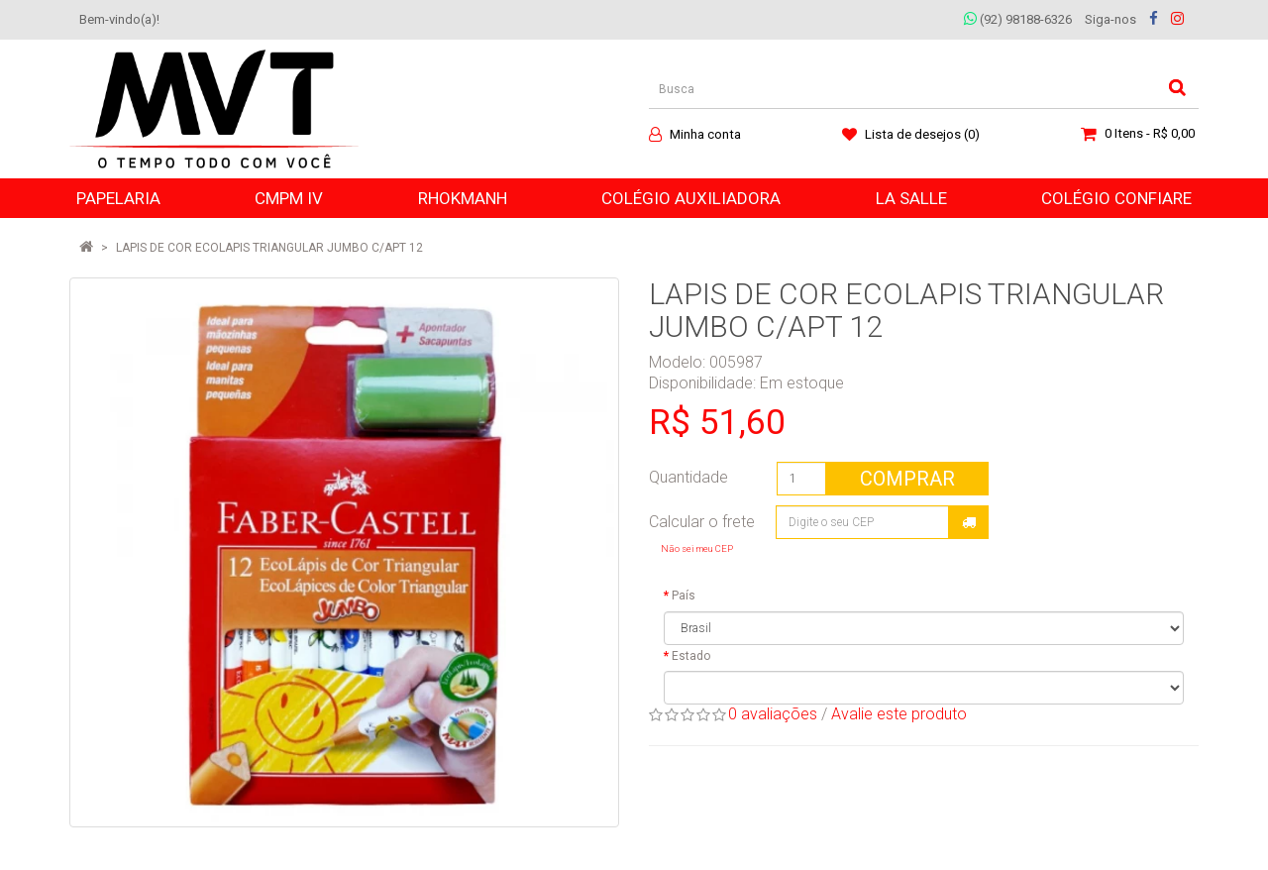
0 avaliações (772, 714)
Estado (691, 656)
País (683, 595)
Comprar (907, 478)
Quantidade (688, 477)
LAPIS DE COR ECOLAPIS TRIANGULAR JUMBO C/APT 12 (269, 248)
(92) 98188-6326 (1018, 19)
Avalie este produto (899, 714)
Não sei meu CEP (697, 548)
